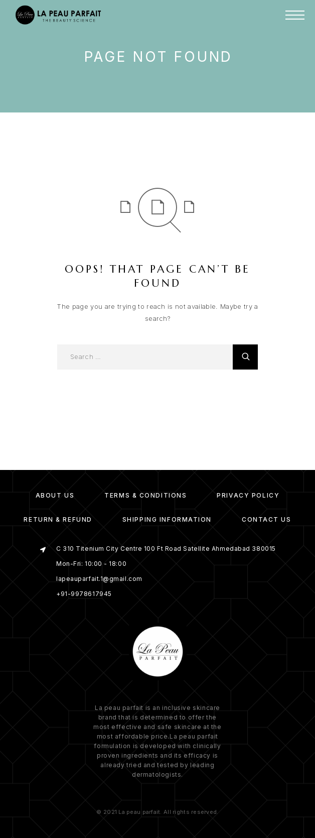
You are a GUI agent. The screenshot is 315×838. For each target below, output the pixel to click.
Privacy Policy (248, 495)
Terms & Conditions (145, 495)
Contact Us (266, 519)
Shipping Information (167, 519)
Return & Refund (58, 519)
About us (55, 495)
